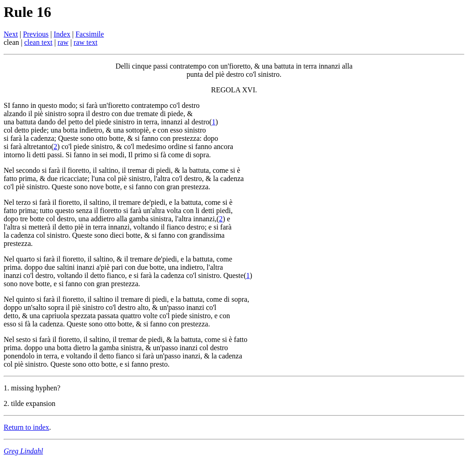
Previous (35, 34)
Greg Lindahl (23, 451)
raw (63, 42)
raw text (85, 42)
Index (62, 34)
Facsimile (89, 34)
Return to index (26, 427)
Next (11, 34)
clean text (38, 42)
